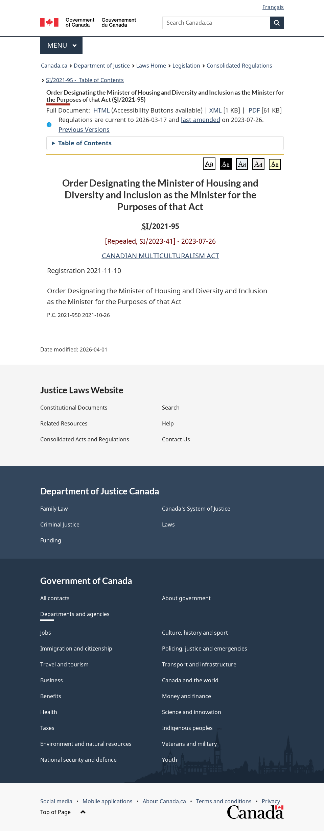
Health (48, 712)
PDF (254, 110)
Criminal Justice (59, 524)
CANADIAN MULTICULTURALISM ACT (160, 255)
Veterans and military (189, 744)
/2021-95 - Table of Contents (85, 80)
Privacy (271, 801)
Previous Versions (84, 129)
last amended (200, 120)
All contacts (55, 598)
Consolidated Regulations (239, 65)
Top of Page (63, 812)
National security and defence (78, 759)
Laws (168, 524)
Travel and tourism (64, 664)
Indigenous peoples (187, 728)
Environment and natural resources (86, 744)
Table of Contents (85, 143)
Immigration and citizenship (76, 648)
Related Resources (64, 423)
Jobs (45, 632)
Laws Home (151, 65)
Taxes (47, 728)
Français (273, 7)
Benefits (50, 696)
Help (168, 423)
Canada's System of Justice (196, 508)
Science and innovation (191, 712)
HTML (101, 110)
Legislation (186, 65)
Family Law (54, 508)
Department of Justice (102, 65)
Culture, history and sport (195, 632)
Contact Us (176, 439)
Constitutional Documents (74, 407)
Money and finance (186, 696)
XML (215, 110)
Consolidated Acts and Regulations (84, 439)
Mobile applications (108, 801)
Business (51, 680)
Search (171, 407)
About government (186, 598)
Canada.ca (54, 65)
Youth (169, 759)
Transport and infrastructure (199, 664)
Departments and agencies (75, 614)
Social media (56, 801)
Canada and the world (190, 680)
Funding (50, 540)
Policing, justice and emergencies (204, 648)
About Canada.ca (164, 801)
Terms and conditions (224, 801)
